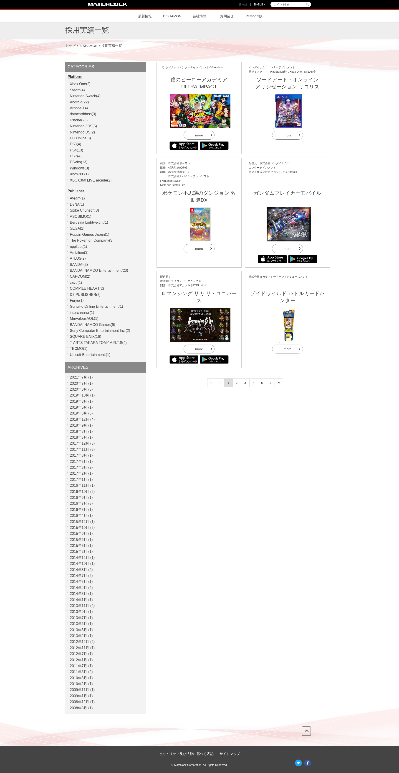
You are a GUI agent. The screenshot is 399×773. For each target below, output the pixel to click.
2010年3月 (78, 678)
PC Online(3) (80, 138)
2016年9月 (78, 497)
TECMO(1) (78, 349)
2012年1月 (78, 660)
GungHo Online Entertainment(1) (96, 306)
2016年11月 (79, 485)
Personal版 (254, 16)
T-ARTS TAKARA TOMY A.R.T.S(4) (98, 343)
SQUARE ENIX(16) (85, 336)
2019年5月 (78, 407)
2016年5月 (78, 510)
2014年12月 (79, 558)
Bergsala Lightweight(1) (89, 222)
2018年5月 (78, 437)
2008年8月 (78, 708)
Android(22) (79, 102)
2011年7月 (78, 666)
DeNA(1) (77, 204)
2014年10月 (79, 564)
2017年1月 (78, 479)
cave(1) (76, 282)
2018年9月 (78, 425)
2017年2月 (78, 473)
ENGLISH (259, 4)
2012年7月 (78, 654)
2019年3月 (78, 413)
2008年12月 (79, 702)
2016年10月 (79, 492)
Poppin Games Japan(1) (89, 234)
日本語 (243, 4)
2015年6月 (78, 540)
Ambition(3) (79, 252)
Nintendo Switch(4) (85, 96)
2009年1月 (78, 696)
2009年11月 (79, 690)
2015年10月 (79, 528)
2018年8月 (78, 431)
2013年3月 (78, 630)
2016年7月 (78, 503)
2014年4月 (78, 588)
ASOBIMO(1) (80, 216)
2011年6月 (78, 672)
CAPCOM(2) (80, 276)
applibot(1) (78, 246)
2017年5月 (78, 461)
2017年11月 (79, 449)
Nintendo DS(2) (82, 132)
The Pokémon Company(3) (92, 240)
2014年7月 (78, 576)
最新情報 (145, 16)
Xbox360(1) (79, 174)
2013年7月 (78, 618)
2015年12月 (79, 522)
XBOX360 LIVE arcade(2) (90, 180)
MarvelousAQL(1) (84, 318)
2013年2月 (78, 636)
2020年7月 (78, 383)
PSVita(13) (78, 162)
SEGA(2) (77, 228)
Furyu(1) (76, 300)
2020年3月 (78, 389)
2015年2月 (78, 551)
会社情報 (199, 16)
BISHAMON (172, 16)
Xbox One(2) (80, 84)
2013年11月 (79, 606)
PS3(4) (75, 144)
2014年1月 (78, 600)
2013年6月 (78, 624)
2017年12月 (79, 443)
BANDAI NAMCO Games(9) (92, 325)
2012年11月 (79, 648)
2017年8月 (78, 455)
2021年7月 (78, 377)
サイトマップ (230, 754)
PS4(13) (76, 150)
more (199, 135)
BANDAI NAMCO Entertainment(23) (99, 270)
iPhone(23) (79, 120)
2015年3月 (78, 546)
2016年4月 (78, 515)
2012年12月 (79, 642)
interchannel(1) (82, 313)
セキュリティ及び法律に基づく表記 (186, 754)
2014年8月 (78, 570)
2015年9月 (78, 533)
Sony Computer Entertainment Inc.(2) (100, 331)
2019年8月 (78, 401)
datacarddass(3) (83, 114)
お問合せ (227, 16)
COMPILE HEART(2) (87, 288)
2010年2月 (78, 684)
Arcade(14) (79, 108)
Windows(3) (79, 168)
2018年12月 (79, 419)
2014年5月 (78, 582)
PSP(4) (76, 156)
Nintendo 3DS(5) (83, 126)
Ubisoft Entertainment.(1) (90, 355)
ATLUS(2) (78, 258)
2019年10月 (79, 395)
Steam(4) (77, 90)
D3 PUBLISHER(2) (85, 295)
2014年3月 (78, 594)
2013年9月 (78, 612)
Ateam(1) (77, 198)
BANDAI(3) (79, 264)
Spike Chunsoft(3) (84, 210)
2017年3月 (78, 467)
